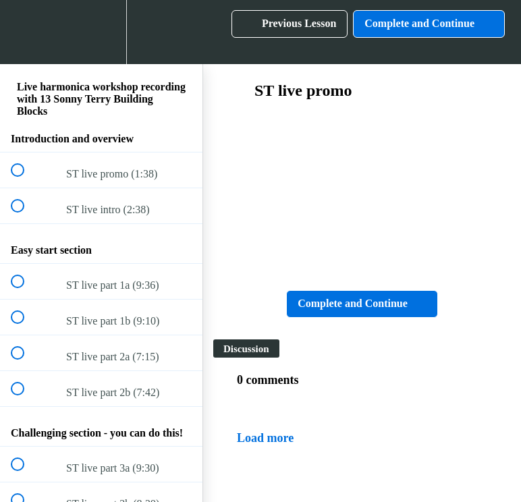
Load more (265, 438)
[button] (25, 32)
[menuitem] (101, 32)
